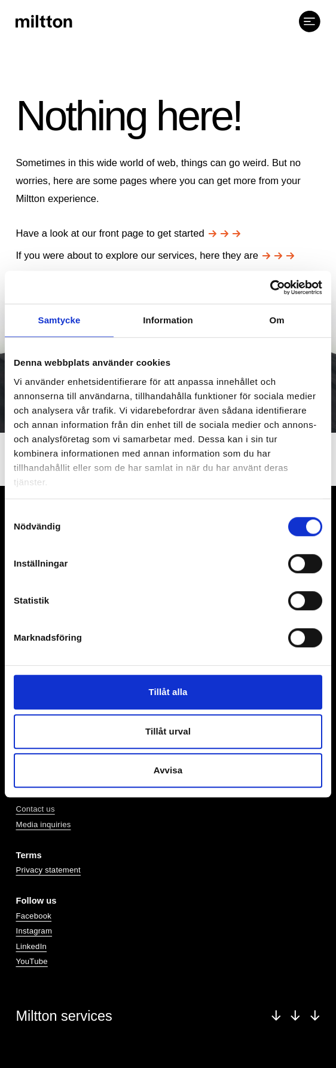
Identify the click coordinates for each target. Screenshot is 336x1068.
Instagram (34, 930)
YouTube (31, 961)
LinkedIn (31, 946)
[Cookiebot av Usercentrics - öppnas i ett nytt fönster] (270, 287)
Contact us (35, 808)
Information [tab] (168, 320)
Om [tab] (276, 320)
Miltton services (168, 1016)
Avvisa (168, 770)
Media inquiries (43, 824)
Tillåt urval (168, 731)
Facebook (33, 915)
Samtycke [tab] (59, 320)
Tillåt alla (167, 692)
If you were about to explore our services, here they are (155, 255)
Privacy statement (48, 869)
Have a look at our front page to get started (128, 233)
